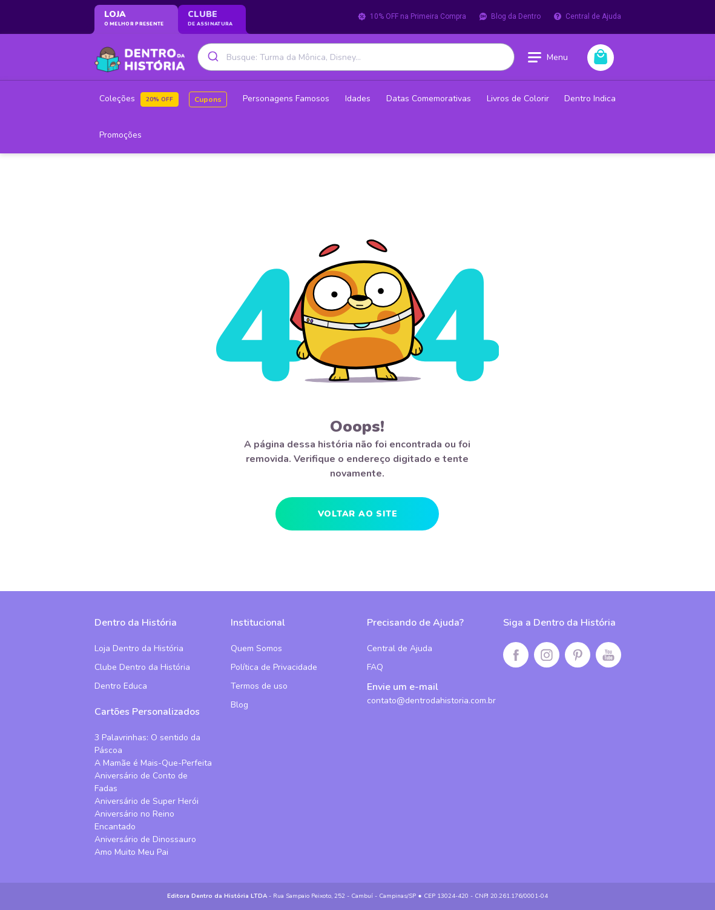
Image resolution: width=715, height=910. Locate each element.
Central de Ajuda (587, 16)
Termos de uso (259, 686)
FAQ (375, 667)
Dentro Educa (120, 686)
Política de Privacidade (274, 667)
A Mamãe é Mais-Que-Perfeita (153, 763)
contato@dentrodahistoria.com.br (431, 700)
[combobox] (356, 57)
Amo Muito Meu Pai (131, 852)
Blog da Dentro (509, 16)
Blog (239, 705)
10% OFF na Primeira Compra (411, 16)
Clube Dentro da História (142, 667)
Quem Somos (256, 648)
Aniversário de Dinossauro (145, 839)
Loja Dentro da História (138, 648)
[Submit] (212, 57)
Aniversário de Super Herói (146, 801)
